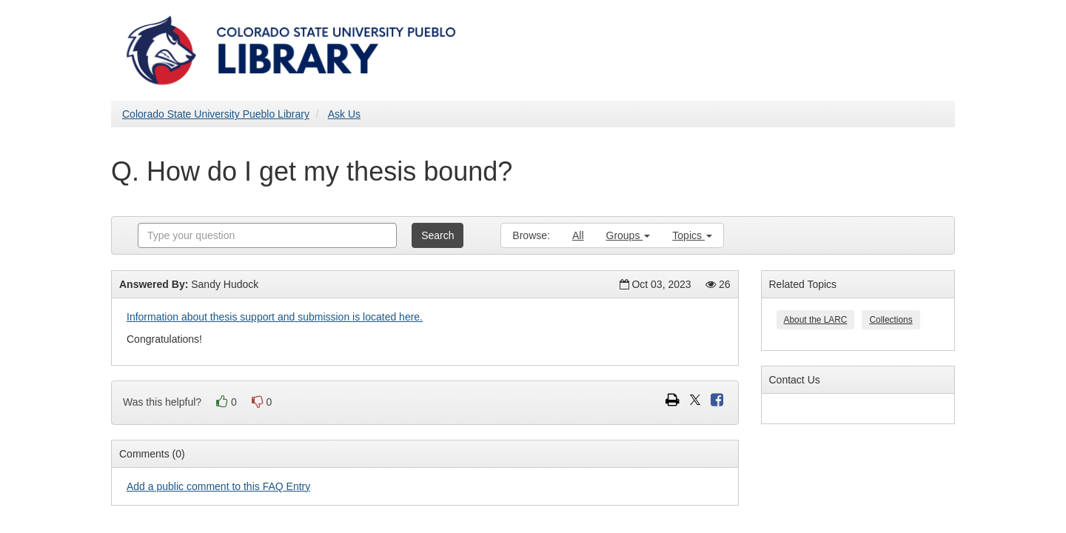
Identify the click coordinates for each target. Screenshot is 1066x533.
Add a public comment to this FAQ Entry (218, 486)
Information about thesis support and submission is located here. (275, 317)
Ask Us (344, 114)
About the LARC (816, 320)
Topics (692, 235)
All (578, 235)
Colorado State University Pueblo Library (215, 114)
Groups (628, 235)
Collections (890, 320)
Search (437, 235)
